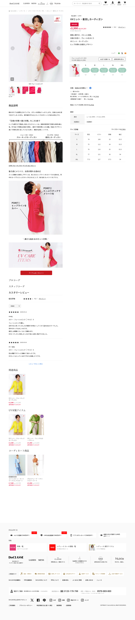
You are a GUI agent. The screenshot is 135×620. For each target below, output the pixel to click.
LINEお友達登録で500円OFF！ (53, 534)
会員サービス (84, 574)
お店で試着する (105, 59)
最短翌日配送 (40, 574)
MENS (33, 3)
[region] (67, 3)
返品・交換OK (25, 574)
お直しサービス (54, 574)
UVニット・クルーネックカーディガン (16, 399)
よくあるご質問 (77, 580)
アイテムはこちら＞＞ (36, 273)
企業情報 (68, 605)
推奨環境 (59, 605)
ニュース (99, 580)
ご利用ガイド (13, 574)
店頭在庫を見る (119, 59)
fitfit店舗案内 (28, 580)
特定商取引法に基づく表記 (44, 605)
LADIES (26, 3)
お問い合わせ (89, 580)
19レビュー (42, 299)
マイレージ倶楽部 (98, 574)
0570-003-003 (104, 591)
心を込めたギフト (69, 574)
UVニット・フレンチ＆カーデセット (35, 439)
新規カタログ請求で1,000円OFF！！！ (110, 535)
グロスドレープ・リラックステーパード (35, 480)
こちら (97, 96)
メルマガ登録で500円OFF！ (23, 534)
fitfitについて (55, 580)
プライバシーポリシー (25, 605)
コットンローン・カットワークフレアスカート (16, 480)
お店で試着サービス (116, 574)
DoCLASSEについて (41, 580)
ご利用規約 (12, 605)
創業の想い (65, 580)
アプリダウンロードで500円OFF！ (82, 535)
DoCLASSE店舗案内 (14, 580)
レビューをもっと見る (36, 364)
